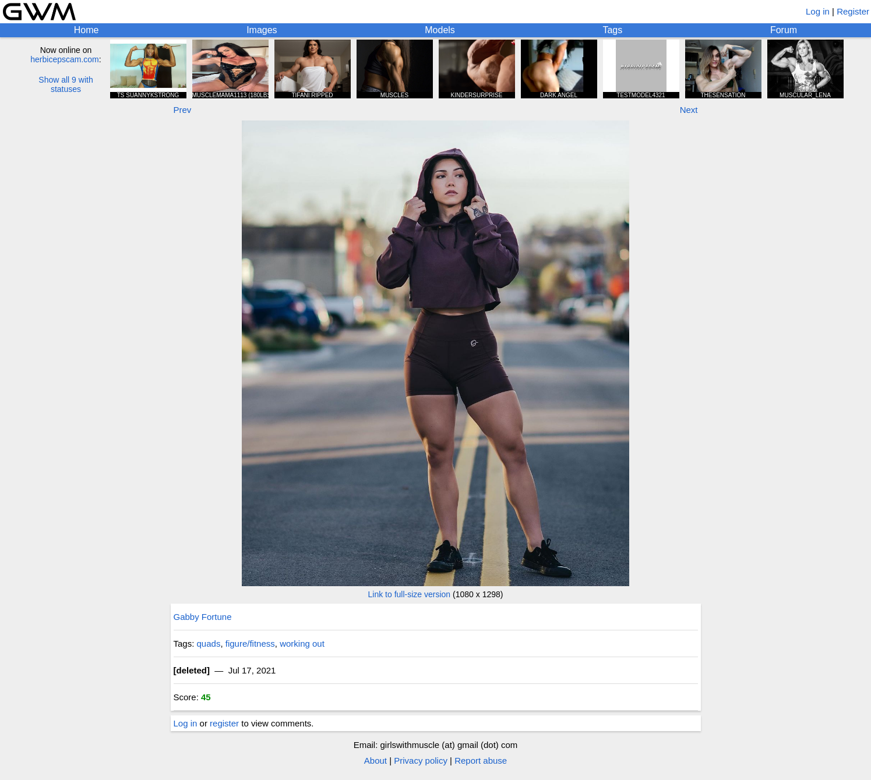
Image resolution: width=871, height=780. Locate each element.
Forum (783, 30)
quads (209, 643)
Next (689, 110)
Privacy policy (420, 760)
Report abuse (480, 760)
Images (261, 30)
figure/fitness (250, 643)
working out (302, 643)
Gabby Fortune (203, 617)
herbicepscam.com (64, 59)
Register (853, 11)
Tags (612, 30)
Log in (818, 11)
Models (440, 30)
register (224, 723)
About (375, 760)
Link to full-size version (409, 594)
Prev (183, 110)
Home (86, 30)
